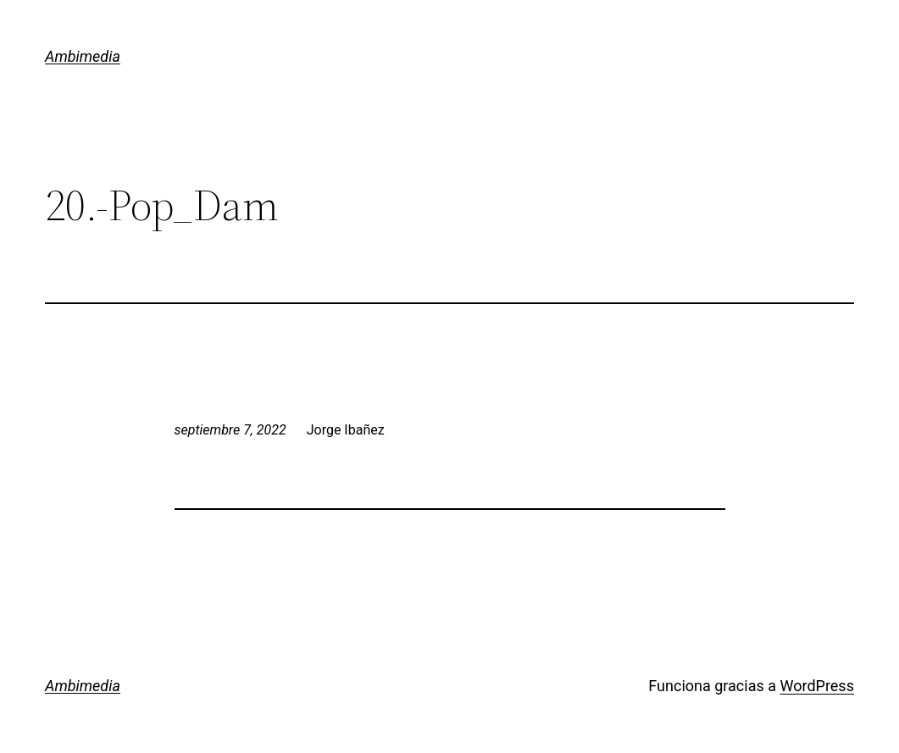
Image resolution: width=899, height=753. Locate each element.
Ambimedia (82, 56)
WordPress (816, 686)
